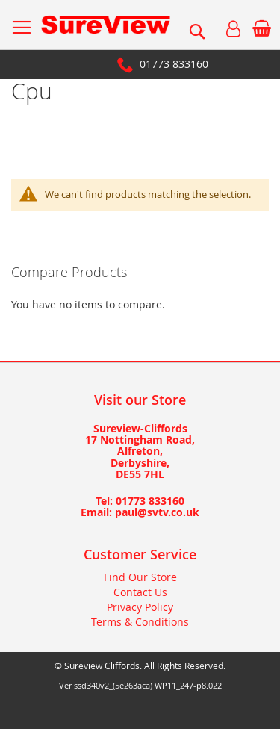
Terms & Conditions (140, 622)
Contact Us (140, 592)
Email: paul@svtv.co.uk (140, 512)
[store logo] (105, 24)
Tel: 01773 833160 (140, 501)
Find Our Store (140, 577)
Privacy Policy (140, 607)
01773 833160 (174, 64)
